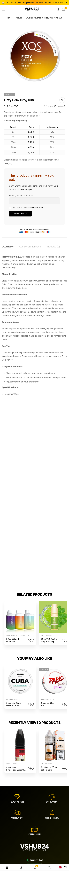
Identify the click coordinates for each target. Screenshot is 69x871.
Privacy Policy (37, 208)
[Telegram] (8, 711)
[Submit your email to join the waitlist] (20, 213)
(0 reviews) (59, 106)
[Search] (57, 9)
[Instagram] (8, 707)
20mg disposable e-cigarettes (17, 447)
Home (9, 18)
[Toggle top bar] (66, 2)
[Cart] (63, 9)
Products (18, 18)
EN (63, 867)
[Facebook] (9, 704)
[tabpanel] (34, 326)
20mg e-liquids (46, 447)
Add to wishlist (62, 100)
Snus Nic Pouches (33, 18)
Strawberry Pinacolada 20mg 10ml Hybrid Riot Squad (16, 582)
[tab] (8, 247)
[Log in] (21, 867)
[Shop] (7, 867)
